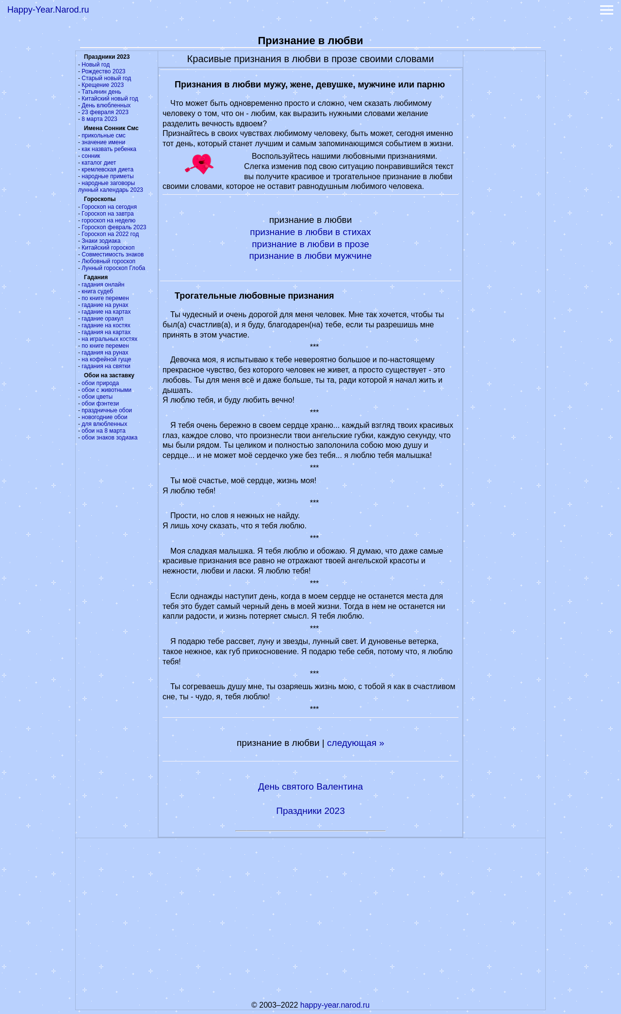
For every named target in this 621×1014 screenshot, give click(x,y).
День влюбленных (106, 105)
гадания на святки (106, 366)
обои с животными (106, 390)
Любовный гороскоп (108, 261)
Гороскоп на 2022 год (110, 234)
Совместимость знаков (113, 254)
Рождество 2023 (103, 71)
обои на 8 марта (103, 430)
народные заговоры (108, 183)
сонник (91, 155)
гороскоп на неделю (108, 220)
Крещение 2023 (103, 85)
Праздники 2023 (310, 811)
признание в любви (278, 743)
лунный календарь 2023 (110, 189)
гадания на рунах (105, 352)
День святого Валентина (310, 786)
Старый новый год (106, 78)
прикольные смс (103, 135)
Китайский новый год (110, 98)
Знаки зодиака (101, 240)
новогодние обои (104, 417)
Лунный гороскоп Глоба (113, 268)
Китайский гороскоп (108, 247)
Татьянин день (101, 91)
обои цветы (97, 396)
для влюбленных (104, 424)
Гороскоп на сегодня (109, 206)
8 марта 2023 (99, 119)
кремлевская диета (107, 169)
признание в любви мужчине (310, 256)
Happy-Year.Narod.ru (48, 10)
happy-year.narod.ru (335, 1005)
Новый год (96, 64)
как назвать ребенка (109, 149)
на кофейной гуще (106, 359)
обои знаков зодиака (109, 437)
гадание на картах (106, 311)
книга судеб (97, 291)
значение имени (103, 142)
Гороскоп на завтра (107, 213)
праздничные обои (107, 410)
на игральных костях (109, 339)
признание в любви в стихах (310, 232)
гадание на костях (106, 325)
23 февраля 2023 (105, 112)
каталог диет (99, 162)
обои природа (100, 383)
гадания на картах (106, 332)
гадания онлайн (103, 284)
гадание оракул (102, 318)
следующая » (355, 743)
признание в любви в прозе (310, 244)
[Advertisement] (504, 196)
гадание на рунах (105, 305)
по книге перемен (105, 298)
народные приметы (107, 176)
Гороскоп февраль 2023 (114, 227)
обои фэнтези (100, 403)
